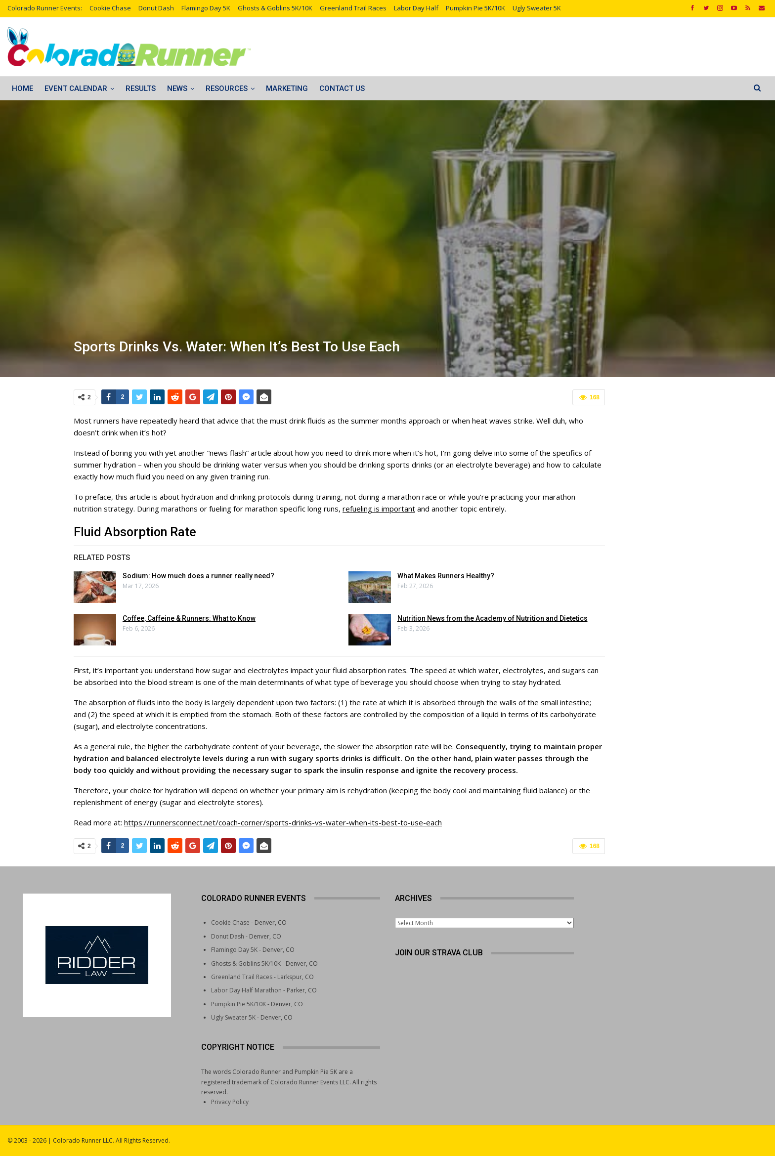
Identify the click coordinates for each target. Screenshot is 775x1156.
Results (141, 88)
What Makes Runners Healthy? (445, 576)
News (177, 88)
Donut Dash (156, 7)
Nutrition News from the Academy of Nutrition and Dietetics (492, 618)
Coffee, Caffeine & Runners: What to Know (189, 618)
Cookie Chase (110, 7)
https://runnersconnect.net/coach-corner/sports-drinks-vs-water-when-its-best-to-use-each (283, 822)
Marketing (287, 88)
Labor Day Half (416, 7)
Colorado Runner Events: (44, 7)
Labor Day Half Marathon (246, 990)
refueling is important (379, 509)
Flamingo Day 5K (205, 7)
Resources (227, 88)
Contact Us (342, 88)
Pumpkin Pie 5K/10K (475, 7)
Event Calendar (75, 88)
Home (22, 88)
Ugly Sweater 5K (537, 7)
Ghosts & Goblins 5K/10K (275, 7)
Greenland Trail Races (353, 7)
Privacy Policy (230, 1102)
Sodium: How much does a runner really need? (198, 576)
